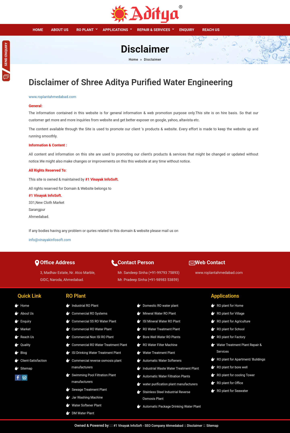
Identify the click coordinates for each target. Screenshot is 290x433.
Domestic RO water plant (160, 306)
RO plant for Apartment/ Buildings (241, 359)
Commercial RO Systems (89, 313)
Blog (24, 353)
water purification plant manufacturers (170, 384)
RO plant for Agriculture (233, 321)
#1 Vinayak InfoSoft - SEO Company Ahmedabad (148, 426)
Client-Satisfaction (34, 361)
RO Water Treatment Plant (161, 329)
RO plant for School (230, 329)
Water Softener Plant (87, 405)
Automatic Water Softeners (162, 361)
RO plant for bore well (232, 367)
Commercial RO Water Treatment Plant (99, 345)
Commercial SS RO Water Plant (94, 321)
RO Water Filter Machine (160, 345)
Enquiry (186, 30)
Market (26, 329)
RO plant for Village (230, 313)
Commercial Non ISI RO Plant (93, 337)
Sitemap (26, 368)
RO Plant (85, 30)
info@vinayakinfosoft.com (50, 240)
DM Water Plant (83, 413)
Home (38, 30)
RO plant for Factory (231, 337)
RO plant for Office (230, 383)
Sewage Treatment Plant (89, 390)
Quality (25, 345)
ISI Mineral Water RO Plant (161, 321)
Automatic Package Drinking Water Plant (172, 406)
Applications (115, 30)
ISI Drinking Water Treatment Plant (96, 353)
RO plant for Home (230, 306)
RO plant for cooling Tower (236, 375)
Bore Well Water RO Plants (161, 337)
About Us (59, 30)
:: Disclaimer (193, 426)
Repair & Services (153, 30)
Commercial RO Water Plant (92, 329)
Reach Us (211, 30)
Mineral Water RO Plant (159, 313)
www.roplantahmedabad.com (52, 97)
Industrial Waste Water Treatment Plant (171, 368)
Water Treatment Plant (159, 353)
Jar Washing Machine (87, 397)
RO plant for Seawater (232, 391)
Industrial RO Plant (85, 306)
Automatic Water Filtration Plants (166, 376)
